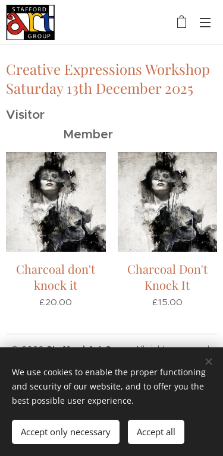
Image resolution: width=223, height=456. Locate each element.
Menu (205, 22)
